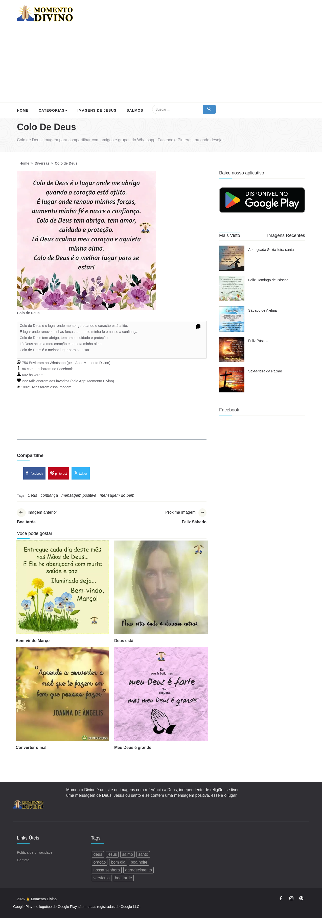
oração (100, 862)
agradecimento (138, 870)
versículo (102, 878)
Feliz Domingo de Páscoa (268, 280)
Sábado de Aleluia (262, 310)
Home (23, 110)
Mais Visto (229, 235)
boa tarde (123, 878)
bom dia (118, 862)
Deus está (123, 640)
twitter (80, 473)
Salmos (135, 110)
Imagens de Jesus (96, 110)
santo (143, 854)
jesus (112, 854)
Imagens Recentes (286, 235)
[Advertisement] (161, 64)
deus (98, 854)
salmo (127, 854)
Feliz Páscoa (258, 341)
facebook (34, 473)
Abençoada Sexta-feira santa (271, 250)
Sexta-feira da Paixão (265, 371)
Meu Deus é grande (132, 747)
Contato (23, 860)
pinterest (58, 473)
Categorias (53, 110)
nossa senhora (107, 870)
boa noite (139, 862)
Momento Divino (96, 363)
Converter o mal (31, 747)
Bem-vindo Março (33, 640)
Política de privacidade (35, 852)
